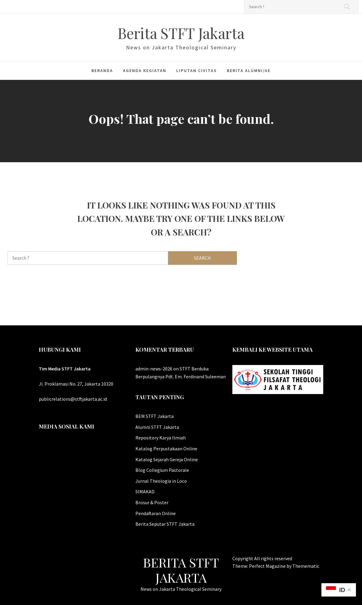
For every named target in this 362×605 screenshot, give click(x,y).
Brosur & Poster (151, 502)
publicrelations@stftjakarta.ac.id (73, 399)
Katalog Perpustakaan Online (166, 449)
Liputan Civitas (196, 70)
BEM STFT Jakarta (154, 416)
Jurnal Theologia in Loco (161, 481)
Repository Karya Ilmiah (160, 438)
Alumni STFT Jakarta (157, 427)
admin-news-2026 (153, 369)
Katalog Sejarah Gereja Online (166, 459)
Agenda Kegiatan (144, 70)
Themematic (305, 566)
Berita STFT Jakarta (181, 33)
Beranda (102, 70)
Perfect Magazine (268, 566)
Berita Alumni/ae (249, 70)
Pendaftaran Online (155, 513)
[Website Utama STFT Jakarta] (277, 379)
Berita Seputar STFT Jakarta (164, 524)
